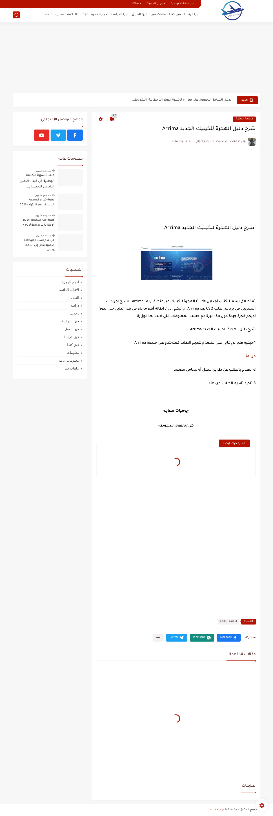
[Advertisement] (136, 58)
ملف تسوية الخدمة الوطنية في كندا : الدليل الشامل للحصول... (37, 181)
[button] (229, 638)
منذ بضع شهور (43, 170)
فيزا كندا (175, 14)
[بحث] (16, 14)
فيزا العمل (139, 14)
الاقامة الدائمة (244, 119)
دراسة (74, 305)
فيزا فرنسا (192, 14)
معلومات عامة (53, 14)
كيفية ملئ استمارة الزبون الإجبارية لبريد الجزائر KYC (38, 223)
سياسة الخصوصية (183, 3)
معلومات (73, 352)
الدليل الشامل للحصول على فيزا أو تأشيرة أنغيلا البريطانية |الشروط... (182, 100)
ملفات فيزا (158, 14)
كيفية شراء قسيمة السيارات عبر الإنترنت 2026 (37, 202)
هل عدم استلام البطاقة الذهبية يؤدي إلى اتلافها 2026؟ (39, 245)
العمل (75, 297)
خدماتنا (136, 3)
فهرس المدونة (156, 3)
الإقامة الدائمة (77, 14)
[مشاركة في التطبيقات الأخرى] (158, 638)
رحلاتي (74, 313)
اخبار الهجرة (70, 282)
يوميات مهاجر (215, 810)
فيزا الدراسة (120, 14)
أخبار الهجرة (99, 14)
